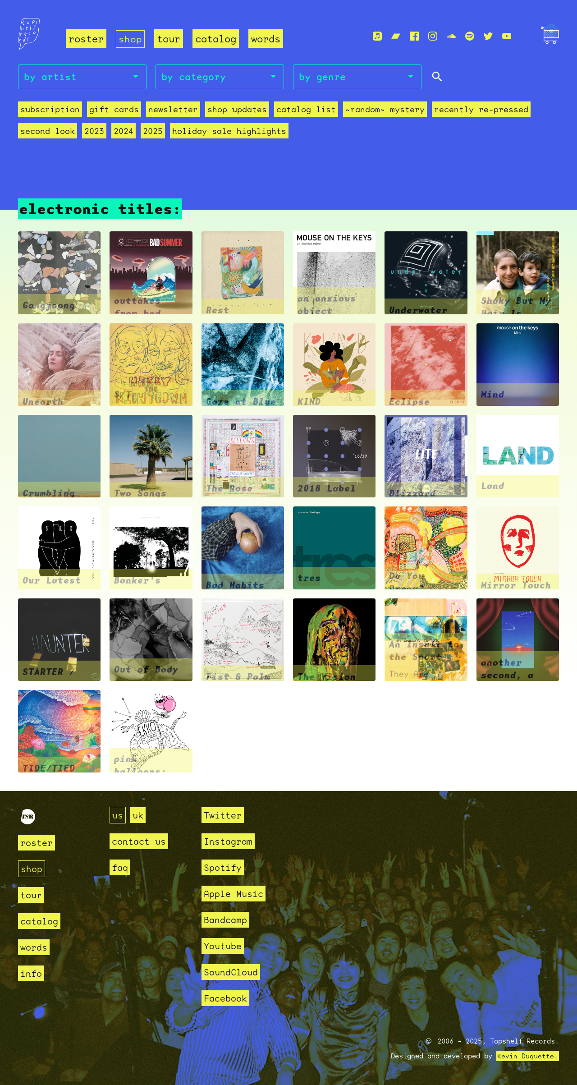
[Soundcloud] (451, 36)
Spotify (224, 867)
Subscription (50, 109)
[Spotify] (469, 36)
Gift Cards (114, 109)
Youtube (224, 946)
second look (47, 131)
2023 (94, 131)
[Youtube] (506, 36)
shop (130, 38)
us (118, 815)
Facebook (227, 998)
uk (139, 815)
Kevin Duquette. (527, 1056)
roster (86, 38)
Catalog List (306, 109)
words (265, 38)
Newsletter (173, 109)
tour (168, 38)
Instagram (230, 841)
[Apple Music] (377, 36)
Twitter (224, 815)
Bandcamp (227, 920)
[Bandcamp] (395, 36)
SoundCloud (233, 972)
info (32, 973)
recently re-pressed (481, 109)
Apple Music (236, 893)
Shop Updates (237, 109)
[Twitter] (488, 36)
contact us (141, 841)
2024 (123, 131)
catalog (215, 38)
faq (120, 867)
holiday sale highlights (229, 131)
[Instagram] (432, 36)
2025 (153, 131)
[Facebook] (414, 36)
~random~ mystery (385, 109)
